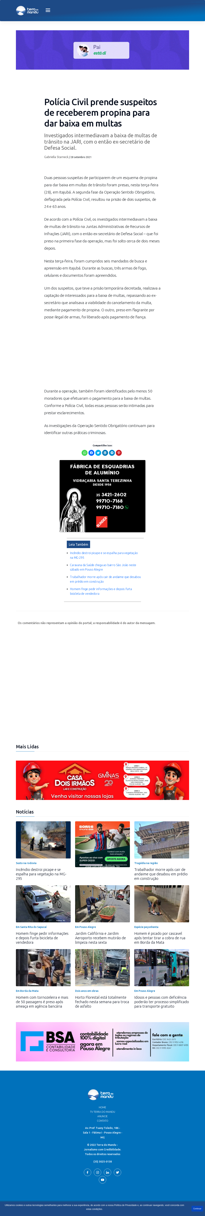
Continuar (197, 1209)
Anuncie (102, 1107)
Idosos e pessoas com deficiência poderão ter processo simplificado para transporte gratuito (161, 993)
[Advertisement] (102, 356)
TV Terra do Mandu (102, 1103)
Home (102, 1098)
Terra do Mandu (138, 1200)
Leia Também (78, 536)
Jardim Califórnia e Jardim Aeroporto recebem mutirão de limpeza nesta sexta (100, 929)
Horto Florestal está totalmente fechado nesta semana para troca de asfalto (102, 993)
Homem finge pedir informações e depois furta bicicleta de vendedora (42, 929)
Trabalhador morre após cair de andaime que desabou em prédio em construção (161, 865)
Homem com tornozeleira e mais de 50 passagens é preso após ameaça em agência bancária (42, 993)
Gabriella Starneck (56, 157)
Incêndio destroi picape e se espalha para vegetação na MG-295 (41, 865)
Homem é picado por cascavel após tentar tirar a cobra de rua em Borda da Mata (159, 929)
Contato (102, 1112)
